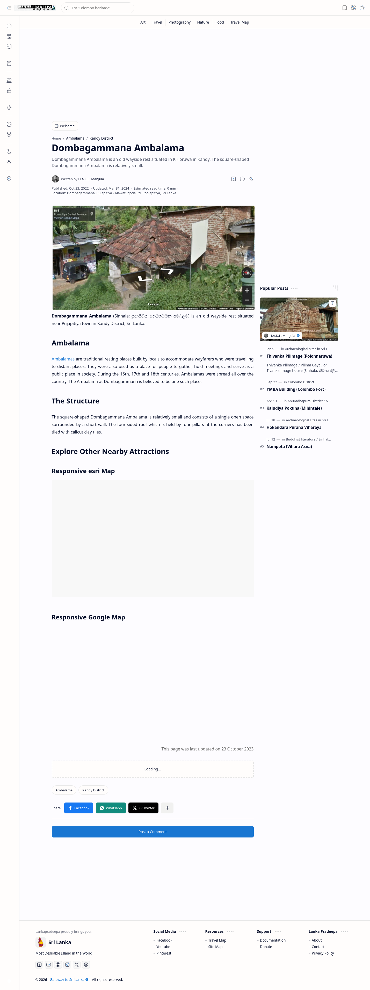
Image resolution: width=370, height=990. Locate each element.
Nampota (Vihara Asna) (289, 446)
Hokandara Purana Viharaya (294, 427)
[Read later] (233, 179)
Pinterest (163, 953)
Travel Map (217, 940)
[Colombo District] (301, 382)
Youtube (163, 946)
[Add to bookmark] (332, 303)
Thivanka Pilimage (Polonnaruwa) (299, 356)
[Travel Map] (239, 22)
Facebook (164, 940)
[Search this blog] (97, 8)
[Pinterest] (58, 965)
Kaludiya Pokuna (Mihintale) (294, 408)
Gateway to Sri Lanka (69, 979)
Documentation (273, 940)
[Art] (143, 22)
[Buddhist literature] (302, 439)
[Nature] (203, 22)
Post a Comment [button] (153, 831)
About (317, 940)
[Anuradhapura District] (306, 401)
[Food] (219, 22)
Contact (318, 946)
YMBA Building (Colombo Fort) (296, 389)
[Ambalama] (64, 790)
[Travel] (157, 22)
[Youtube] (49, 965)
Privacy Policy (323, 953)
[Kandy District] (93, 790)
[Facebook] (39, 965)
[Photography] (179, 22)
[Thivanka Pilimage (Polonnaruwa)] (299, 319)
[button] (9, 8)
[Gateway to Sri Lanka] (35, 8)
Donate (266, 946)
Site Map (215, 946)
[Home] (9, 26)
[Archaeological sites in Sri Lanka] (311, 348)
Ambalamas (63, 359)
